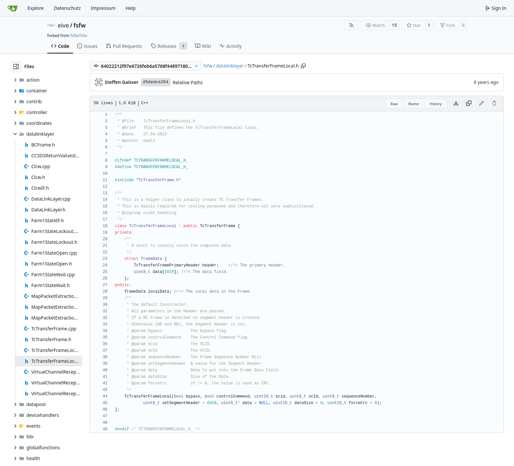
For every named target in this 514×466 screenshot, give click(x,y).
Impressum (103, 8)
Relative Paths (188, 82)
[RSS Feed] (351, 25)
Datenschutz (67, 8)
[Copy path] (303, 66)
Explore (36, 8)
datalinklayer (230, 66)
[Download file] (456, 103)
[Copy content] (469, 103)
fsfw (79, 25)
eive (63, 25)
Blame (413, 103)
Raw (394, 103)
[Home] (12, 8)
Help (131, 8)
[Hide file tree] (16, 66)
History (436, 103)
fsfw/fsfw (78, 35)
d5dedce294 (155, 82)
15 (394, 25)
